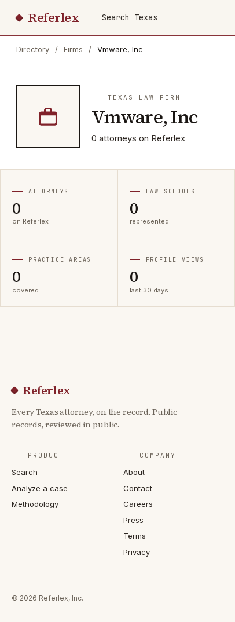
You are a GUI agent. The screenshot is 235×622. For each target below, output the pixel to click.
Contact (137, 488)
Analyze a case (40, 488)
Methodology (35, 503)
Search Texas (129, 17)
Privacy (136, 552)
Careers (138, 503)
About (134, 472)
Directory (32, 49)
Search (25, 472)
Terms (134, 535)
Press (133, 520)
